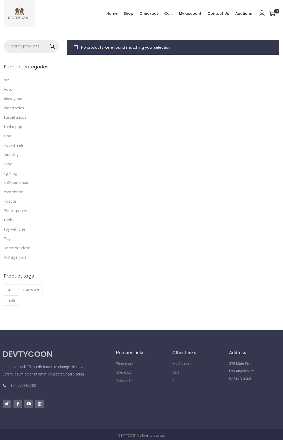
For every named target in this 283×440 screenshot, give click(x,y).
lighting (10, 173)
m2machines (16, 182)
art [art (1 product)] (10, 289)
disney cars (14, 98)
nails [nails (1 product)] (12, 300)
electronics (14, 108)
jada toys (12, 154)
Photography (15, 210)
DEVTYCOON (28, 354)
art (6, 80)
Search (52, 46)
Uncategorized (17, 248)
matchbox (13, 192)
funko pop (13, 126)
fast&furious (15, 117)
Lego (8, 164)
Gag (7, 136)
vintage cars (15, 257)
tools (8, 220)
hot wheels (14, 145)
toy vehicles (15, 229)
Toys (8, 238)
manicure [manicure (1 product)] (30, 289)
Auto (8, 89)
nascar (10, 201)
